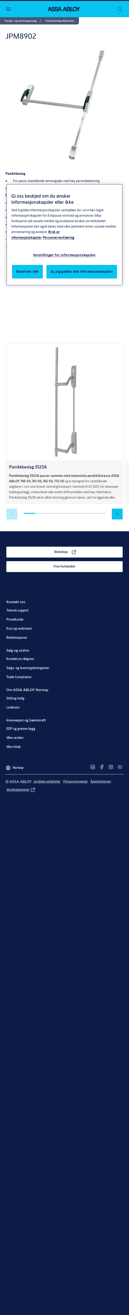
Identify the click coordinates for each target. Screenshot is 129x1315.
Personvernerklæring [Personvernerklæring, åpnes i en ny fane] (58, 237)
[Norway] (14, 766)
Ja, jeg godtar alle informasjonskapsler (82, 271)
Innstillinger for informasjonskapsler (64, 255)
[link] (24, 21)
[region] (64, 235)
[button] (60, 21)
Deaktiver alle (27, 271)
